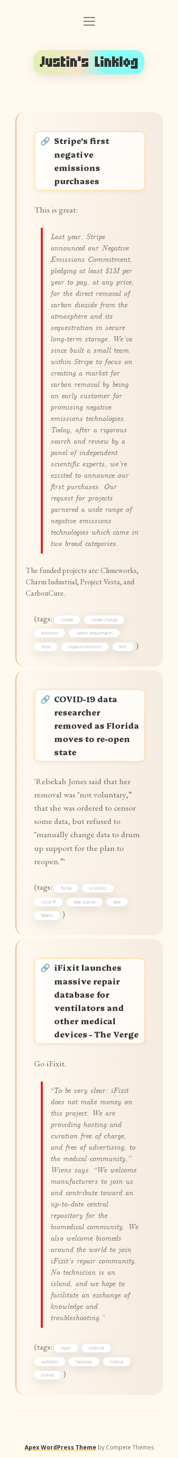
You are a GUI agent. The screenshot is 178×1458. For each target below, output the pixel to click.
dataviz (47, 915)
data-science (85, 902)
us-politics (98, 888)
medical (116, 1362)
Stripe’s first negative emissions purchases (81, 160)
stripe (45, 646)
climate (67, 619)
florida (66, 888)
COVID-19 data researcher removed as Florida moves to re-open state (96, 725)
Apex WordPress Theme (60, 1447)
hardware (84, 1362)
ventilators (49, 1362)
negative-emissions (85, 646)
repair (66, 1348)
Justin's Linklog (89, 62)
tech (122, 646)
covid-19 (48, 902)
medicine (96, 1348)
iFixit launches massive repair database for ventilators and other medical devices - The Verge (96, 1000)
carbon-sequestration (94, 633)
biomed (47, 1375)
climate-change (104, 619)
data (117, 902)
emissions (49, 633)
